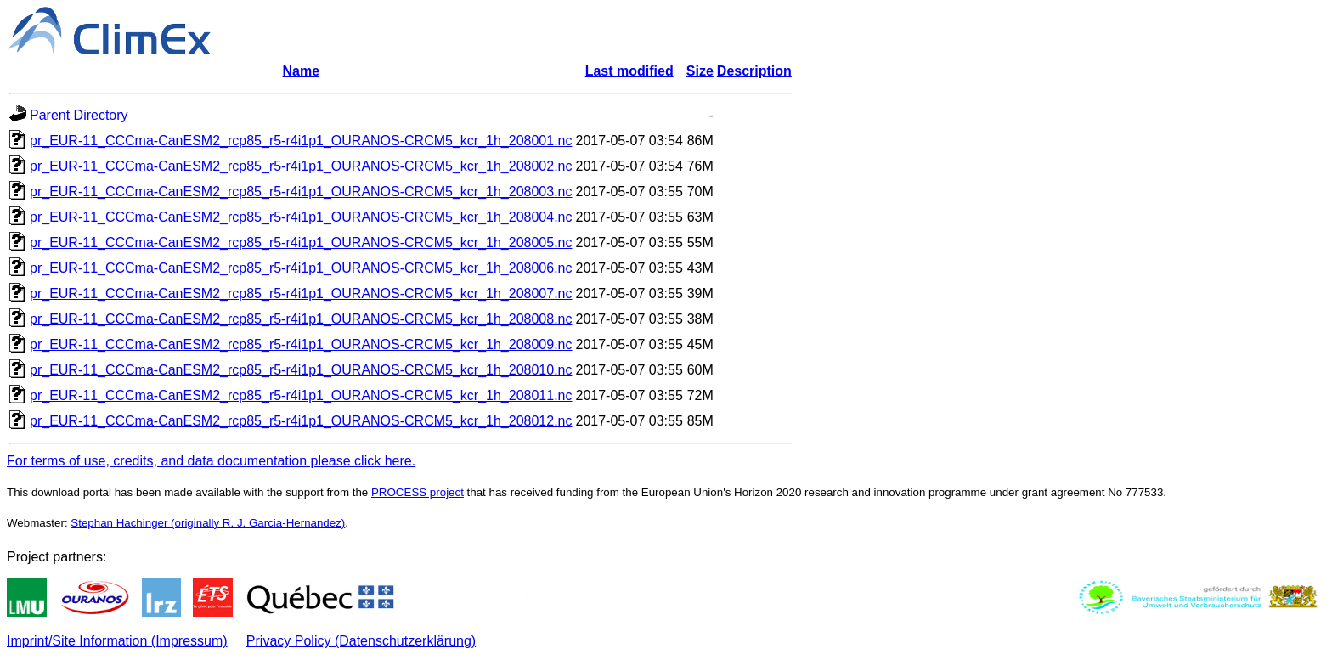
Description (754, 71)
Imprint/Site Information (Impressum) (117, 641)
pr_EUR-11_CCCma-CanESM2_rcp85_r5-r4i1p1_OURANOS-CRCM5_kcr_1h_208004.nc (301, 217)
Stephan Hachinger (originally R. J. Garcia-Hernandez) (208, 522)
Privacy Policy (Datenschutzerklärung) (361, 641)
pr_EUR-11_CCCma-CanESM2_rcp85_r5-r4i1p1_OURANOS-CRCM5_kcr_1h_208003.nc (301, 191)
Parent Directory (79, 115)
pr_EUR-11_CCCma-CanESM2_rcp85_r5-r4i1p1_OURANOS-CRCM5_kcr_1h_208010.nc (301, 370)
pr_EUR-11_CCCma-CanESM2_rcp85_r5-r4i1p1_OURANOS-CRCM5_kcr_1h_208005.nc (301, 242)
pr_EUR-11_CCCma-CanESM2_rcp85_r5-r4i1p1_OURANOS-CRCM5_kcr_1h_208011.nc (301, 395)
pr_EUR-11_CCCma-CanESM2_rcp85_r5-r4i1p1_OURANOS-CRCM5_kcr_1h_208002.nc (301, 166)
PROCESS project (417, 492)
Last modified (629, 71)
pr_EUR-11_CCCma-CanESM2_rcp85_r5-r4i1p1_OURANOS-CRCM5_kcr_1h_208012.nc (301, 421)
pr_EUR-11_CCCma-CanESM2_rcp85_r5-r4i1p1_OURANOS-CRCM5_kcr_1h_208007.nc (301, 293)
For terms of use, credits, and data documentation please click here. (211, 461)
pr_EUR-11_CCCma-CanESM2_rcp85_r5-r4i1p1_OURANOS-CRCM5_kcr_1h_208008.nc (301, 319)
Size (700, 71)
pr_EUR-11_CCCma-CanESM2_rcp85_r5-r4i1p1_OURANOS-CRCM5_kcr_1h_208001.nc (301, 140)
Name (300, 71)
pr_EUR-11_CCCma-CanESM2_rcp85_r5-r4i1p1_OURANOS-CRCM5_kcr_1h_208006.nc (301, 268)
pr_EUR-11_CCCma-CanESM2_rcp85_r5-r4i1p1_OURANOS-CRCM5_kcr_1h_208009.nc (301, 344)
